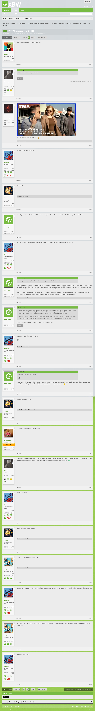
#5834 (90, 487)
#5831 (90, 394)
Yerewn (6, 198)
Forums (15, 10)
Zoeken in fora (9, 14)
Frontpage (6, 10)
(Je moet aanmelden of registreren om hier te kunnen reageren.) (78, 689)
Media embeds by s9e (34, 709)
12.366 (12, 168)
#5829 (90, 330)
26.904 (12, 86)
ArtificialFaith (8, 440)
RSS (91, 706)
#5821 (90, 64)
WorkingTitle (7, 227)
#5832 (90, 423)
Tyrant (18, 141)
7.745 (13, 120)
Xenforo (17, 706)
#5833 (90, 453)
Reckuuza (6, 162)
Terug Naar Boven (85, 706)
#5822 (90, 98)
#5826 (90, 237)
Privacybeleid (89, 709)
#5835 (90, 522)
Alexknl (6, 54)
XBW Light (5, 706)
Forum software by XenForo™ (15, 709)
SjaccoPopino (33, 33)
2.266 (13, 447)
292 (29, 37)
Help (73, 706)
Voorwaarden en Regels (80, 709)
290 (24, 37)
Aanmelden (87, 1)
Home (77, 706)
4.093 (13, 58)
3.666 (13, 203)
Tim (5, 116)
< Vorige (15, 37)
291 (27, 37)
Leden (22, 10)
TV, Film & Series (16, 33)
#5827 (90, 272)
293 (32, 37)
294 (34, 37)
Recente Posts (20, 14)
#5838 (90, 618)
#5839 (90, 649)
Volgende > (43, 37)
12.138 (12, 573)
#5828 (90, 302)
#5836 (90, 552)
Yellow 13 (6, 82)
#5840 (90, 684)
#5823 (90, 145)
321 (39, 37)
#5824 (90, 180)
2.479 (13, 231)
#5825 (90, 209)
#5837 (90, 582)
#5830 (90, 366)
